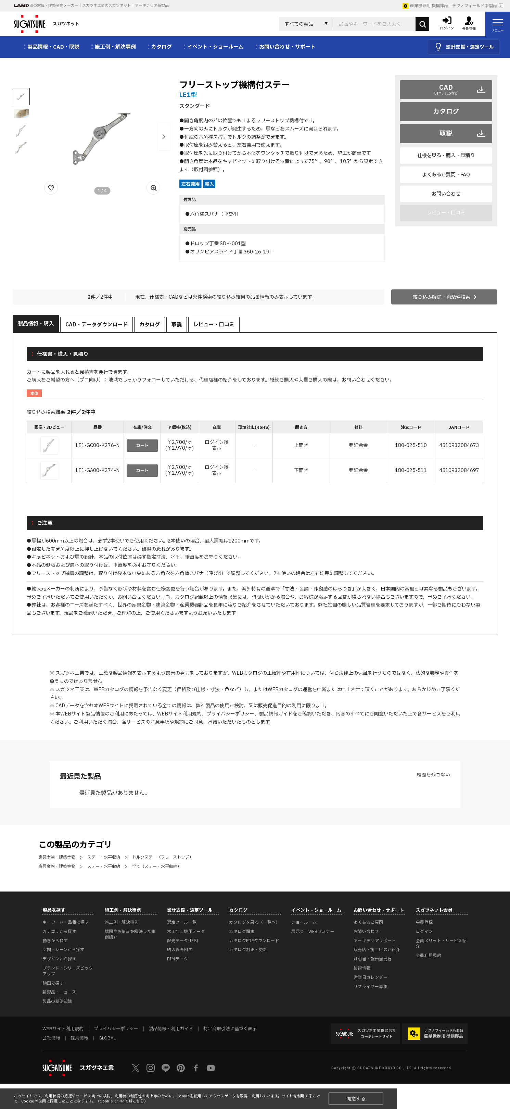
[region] (255, 452)
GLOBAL (107, 1038)
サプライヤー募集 (370, 987)
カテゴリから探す (59, 932)
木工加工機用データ (186, 932)
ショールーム (304, 922)
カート (142, 446)
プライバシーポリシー (230, 714)
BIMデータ (177, 959)
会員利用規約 (428, 955)
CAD (446, 89)
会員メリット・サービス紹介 (441, 944)
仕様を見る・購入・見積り (446, 155)
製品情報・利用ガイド (171, 1028)
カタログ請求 (241, 932)
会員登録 (424, 922)
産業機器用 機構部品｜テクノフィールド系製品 (450, 6)
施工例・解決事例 (122, 922)
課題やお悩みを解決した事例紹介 (130, 934)
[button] (163, 136)
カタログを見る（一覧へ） (254, 922)
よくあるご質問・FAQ (446, 174)
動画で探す (53, 983)
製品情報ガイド (276, 714)
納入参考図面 (179, 950)
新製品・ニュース (59, 992)
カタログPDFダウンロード (254, 941)
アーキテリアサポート (375, 941)
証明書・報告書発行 (373, 959)
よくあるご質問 (368, 922)
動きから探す (55, 941)
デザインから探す (59, 959)
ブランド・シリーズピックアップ (67, 971)
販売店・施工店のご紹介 (377, 950)
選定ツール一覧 (182, 922)
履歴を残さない (433, 774)
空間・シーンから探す (63, 950)
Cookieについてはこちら (122, 1101)
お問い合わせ (446, 194)
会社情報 (51, 1038)
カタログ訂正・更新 (248, 950)
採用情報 (79, 1038)
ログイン (424, 932)
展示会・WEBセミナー (312, 932)
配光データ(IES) (183, 941)
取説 (445, 133)
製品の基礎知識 (57, 1001)
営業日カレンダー (370, 977)
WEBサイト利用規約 (179, 714)
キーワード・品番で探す (65, 922)
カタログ (446, 111)
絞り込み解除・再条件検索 (441, 297)
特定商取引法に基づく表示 (230, 1028)
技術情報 (362, 968)
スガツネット (46, 24)
